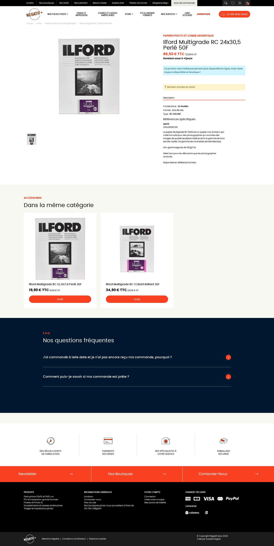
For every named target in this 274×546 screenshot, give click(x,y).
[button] (225, 3)
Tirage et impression (81, 14)
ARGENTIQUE (203, 14)
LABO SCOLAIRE (187, 14)
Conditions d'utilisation (74, 539)
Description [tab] (169, 98)
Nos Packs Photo (58, 14)
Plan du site (90, 503)
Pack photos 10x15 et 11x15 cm (39, 497)
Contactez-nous (92, 500)
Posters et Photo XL (33, 503)
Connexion (150, 497)
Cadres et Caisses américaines (107, 14)
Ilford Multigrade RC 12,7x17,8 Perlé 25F (55, 284)
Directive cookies (97, 539)
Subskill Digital (213, 539)
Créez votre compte (154, 500)
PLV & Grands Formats (147, 14)
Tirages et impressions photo (38, 508)
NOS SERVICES (169, 14)
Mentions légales (50, 539)
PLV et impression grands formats (41, 500)
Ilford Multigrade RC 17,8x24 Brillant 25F (133, 284)
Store (129, 14)
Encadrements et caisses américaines (43, 505)
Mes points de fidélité (155, 503)
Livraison (88, 497)
